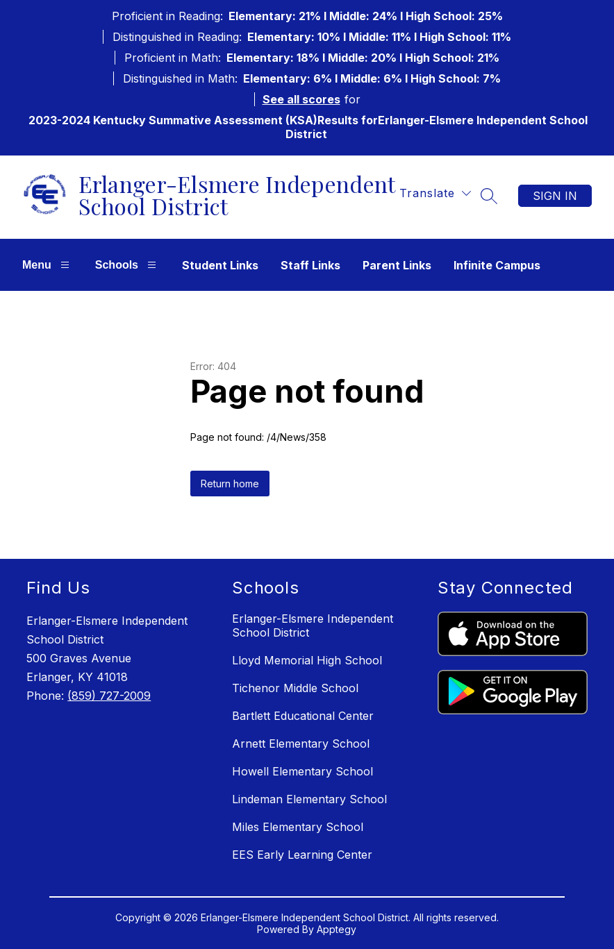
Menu (47, 265)
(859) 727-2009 (109, 696)
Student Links (220, 265)
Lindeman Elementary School (309, 799)
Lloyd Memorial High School (307, 660)
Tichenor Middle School (295, 688)
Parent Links (397, 265)
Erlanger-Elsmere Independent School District (312, 625)
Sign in (555, 196)
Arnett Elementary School (301, 743)
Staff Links (310, 265)
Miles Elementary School (297, 827)
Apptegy (336, 929)
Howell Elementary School (302, 771)
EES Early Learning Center (302, 855)
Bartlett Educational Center (303, 716)
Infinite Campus (497, 265)
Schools (127, 265)
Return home (230, 483)
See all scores (301, 99)
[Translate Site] (435, 193)
